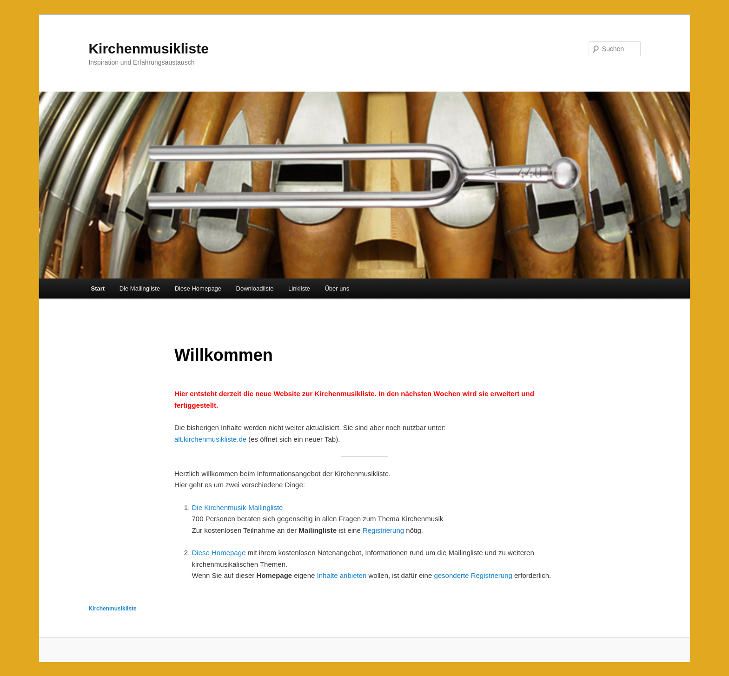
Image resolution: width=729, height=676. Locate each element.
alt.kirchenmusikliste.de (210, 439)
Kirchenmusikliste (148, 48)
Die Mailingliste (139, 288)
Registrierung (383, 530)
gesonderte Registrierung (473, 575)
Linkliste (299, 288)
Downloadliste (255, 288)
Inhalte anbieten (342, 575)
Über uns (337, 288)
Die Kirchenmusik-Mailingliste (237, 507)
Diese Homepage (198, 288)
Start (98, 288)
